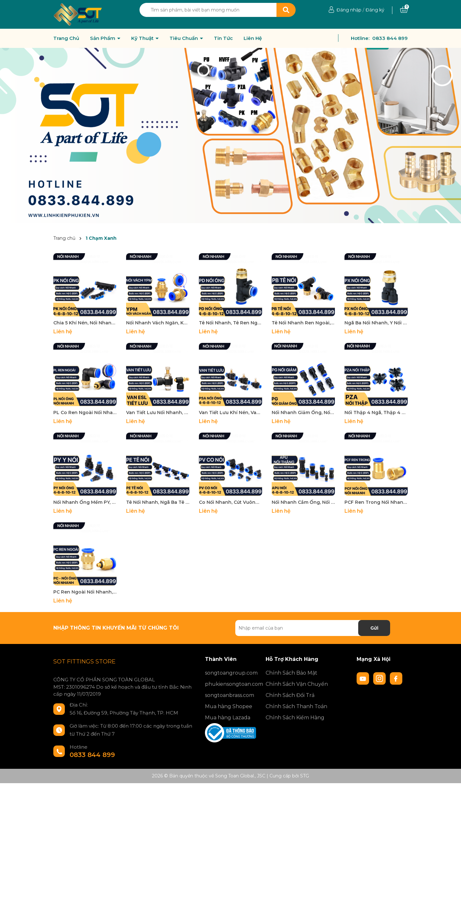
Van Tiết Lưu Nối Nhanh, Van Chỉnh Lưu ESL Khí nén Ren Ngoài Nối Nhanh (157, 412)
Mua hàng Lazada (227, 718)
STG (304, 776)
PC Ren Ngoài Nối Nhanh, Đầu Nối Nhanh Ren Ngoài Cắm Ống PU (85, 592)
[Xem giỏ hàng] (404, 10)
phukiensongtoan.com (230, 684)
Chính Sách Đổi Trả (290, 695)
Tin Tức (223, 38)
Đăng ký (375, 10)
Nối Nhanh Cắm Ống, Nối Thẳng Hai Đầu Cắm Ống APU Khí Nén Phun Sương (303, 502)
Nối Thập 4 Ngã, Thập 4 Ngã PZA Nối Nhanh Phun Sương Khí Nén (376, 412)
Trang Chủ (66, 38)
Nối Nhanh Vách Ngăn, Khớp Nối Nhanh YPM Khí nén (157, 323)
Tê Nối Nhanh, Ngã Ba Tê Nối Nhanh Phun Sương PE (157, 502)
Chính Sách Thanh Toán (296, 706)
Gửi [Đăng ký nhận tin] (374, 628)
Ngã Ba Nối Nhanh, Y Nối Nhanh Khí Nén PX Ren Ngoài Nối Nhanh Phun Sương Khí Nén (376, 323)
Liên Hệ (253, 38)
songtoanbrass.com (229, 695)
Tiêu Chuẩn (184, 38)
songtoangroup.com (230, 673)
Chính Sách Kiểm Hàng (295, 718)
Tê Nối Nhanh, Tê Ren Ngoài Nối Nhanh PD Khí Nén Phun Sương (230, 323)
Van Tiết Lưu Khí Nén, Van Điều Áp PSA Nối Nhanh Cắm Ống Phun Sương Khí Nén (230, 412)
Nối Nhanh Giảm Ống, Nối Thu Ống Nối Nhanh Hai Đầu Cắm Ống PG (303, 412)
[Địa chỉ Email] (312, 628)
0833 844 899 (390, 38)
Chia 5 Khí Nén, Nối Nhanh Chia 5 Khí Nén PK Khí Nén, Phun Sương (85, 323)
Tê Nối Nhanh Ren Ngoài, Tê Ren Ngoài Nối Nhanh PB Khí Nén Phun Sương (303, 323)
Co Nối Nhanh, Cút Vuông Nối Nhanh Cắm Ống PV (230, 502)
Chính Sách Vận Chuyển (297, 684)
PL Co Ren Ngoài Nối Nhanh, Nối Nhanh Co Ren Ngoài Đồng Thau (85, 412)
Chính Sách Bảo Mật (291, 673)
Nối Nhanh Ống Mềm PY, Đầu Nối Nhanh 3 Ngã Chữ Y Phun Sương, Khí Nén (85, 502)
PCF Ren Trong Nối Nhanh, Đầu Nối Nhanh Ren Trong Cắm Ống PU (376, 502)
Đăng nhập (348, 10)
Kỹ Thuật (143, 38)
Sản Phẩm (103, 38)
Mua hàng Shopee (228, 706)
